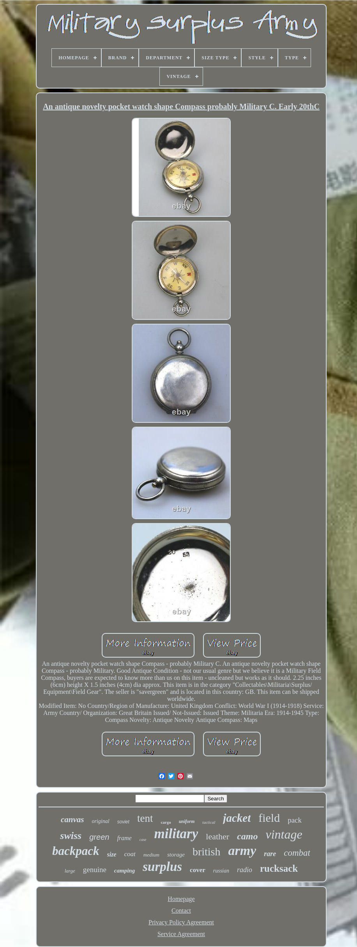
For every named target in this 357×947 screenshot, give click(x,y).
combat (297, 853)
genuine (94, 869)
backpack (75, 851)
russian (221, 871)
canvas (72, 819)
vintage (283, 834)
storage (176, 854)
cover (197, 870)
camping (124, 870)
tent (145, 818)
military (176, 833)
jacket (237, 818)
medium (151, 855)
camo (247, 836)
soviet (123, 822)
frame (124, 838)
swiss (70, 835)
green (99, 837)
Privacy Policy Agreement (181, 922)
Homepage (181, 899)
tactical (208, 822)
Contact (181, 910)
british (207, 852)
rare (270, 854)
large (70, 871)
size (112, 854)
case (143, 839)
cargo (166, 822)
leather (217, 836)
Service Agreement (181, 934)
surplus (162, 867)
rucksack (279, 868)
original (100, 821)
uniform (187, 821)
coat (130, 854)
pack (295, 820)
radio (244, 870)
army (242, 850)
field (269, 817)
